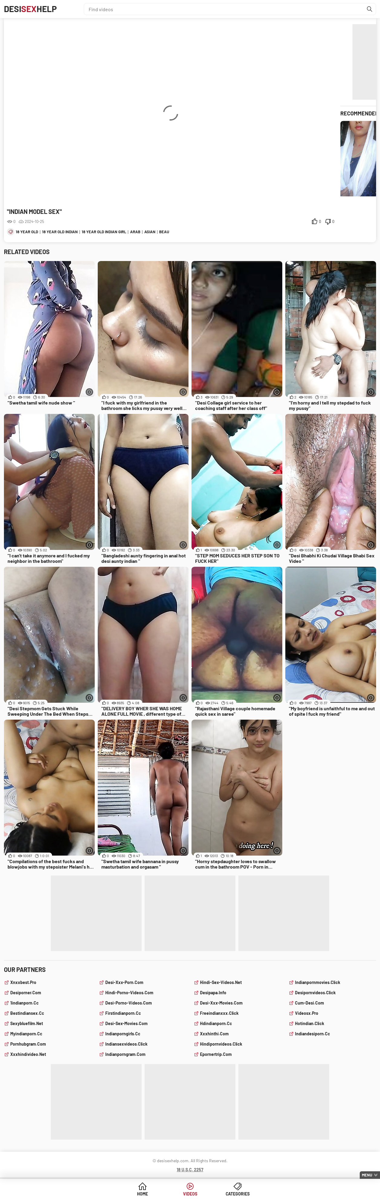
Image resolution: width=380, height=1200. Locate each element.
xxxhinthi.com (214, 1033)
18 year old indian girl (104, 232)
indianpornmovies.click (317, 982)
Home (143, 1193)
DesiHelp (30, 9)
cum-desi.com (309, 1002)
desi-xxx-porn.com (124, 982)
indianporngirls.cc (122, 1033)
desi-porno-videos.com (128, 1002)
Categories (236, 1193)
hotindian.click (309, 1023)
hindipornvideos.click (221, 1044)
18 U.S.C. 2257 (190, 1169)
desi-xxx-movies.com (221, 1002)
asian (150, 232)
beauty (166, 232)
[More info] (89, 392)
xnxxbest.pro (23, 982)
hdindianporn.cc (216, 1023)
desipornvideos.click (315, 992)
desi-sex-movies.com (126, 1023)
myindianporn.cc (26, 1033)
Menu (367, 1175)
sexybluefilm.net (26, 1023)
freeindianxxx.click (219, 1013)
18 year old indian (60, 232)
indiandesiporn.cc (312, 1033)
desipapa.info (213, 992)
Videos (190, 1193)
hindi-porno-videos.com (129, 992)
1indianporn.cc (24, 1002)
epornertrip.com (216, 1054)
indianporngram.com (125, 1054)
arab (135, 232)
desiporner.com (25, 992)
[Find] (369, 9)
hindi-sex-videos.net (221, 982)
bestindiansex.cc (27, 1013)
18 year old (27, 232)
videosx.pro (306, 1013)
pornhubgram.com (28, 1044)
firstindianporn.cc (123, 1013)
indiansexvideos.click (126, 1044)
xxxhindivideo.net (28, 1054)
